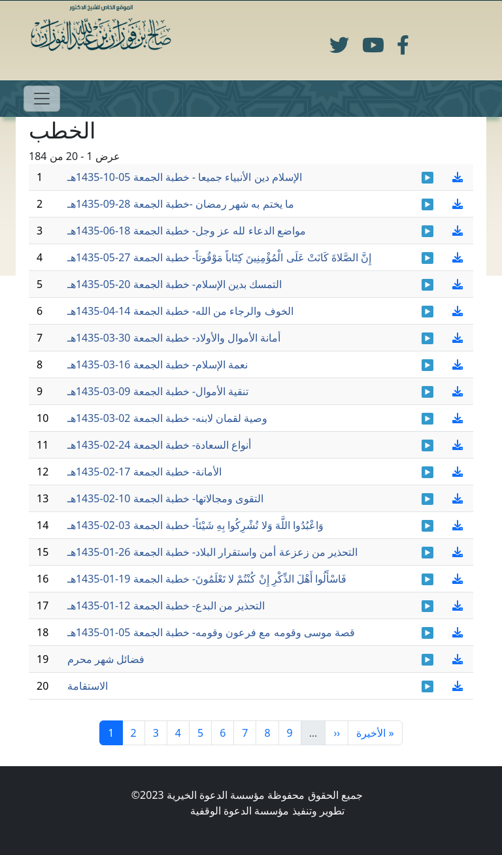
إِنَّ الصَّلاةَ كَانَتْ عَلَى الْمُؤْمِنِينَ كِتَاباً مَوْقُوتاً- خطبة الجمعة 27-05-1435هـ (219, 257)
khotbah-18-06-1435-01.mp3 (427, 231)
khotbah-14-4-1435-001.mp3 (427, 311)
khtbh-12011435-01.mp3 (427, 606)
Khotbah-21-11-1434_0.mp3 (427, 686)
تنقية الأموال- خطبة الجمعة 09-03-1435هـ (157, 391)
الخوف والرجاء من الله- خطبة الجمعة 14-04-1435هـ (180, 311)
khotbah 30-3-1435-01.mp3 (427, 338)
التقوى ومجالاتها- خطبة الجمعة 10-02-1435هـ (165, 498)
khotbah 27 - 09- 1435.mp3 (427, 204)
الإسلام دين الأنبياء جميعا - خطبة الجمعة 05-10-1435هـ (184, 177)
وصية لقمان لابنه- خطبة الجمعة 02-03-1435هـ (167, 418)
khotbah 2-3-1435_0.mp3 (427, 419)
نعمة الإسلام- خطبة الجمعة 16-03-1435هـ (157, 364)
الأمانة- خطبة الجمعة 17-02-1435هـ (144, 471)
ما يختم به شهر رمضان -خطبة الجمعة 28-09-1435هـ (180, 204)
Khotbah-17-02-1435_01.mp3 (427, 472)
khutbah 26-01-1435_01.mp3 (427, 552)
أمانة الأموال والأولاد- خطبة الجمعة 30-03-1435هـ (174, 338)
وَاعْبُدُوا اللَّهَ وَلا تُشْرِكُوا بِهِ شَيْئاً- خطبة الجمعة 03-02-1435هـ (195, 525)
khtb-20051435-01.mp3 (427, 285)
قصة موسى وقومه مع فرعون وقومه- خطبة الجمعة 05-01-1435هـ (211, 632)
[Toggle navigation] (42, 99)
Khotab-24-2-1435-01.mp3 (427, 445)
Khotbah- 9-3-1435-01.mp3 (427, 392)
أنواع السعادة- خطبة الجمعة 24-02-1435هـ (159, 445)
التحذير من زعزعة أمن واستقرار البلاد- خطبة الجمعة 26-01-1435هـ (212, 552)
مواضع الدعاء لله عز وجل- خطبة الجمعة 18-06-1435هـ (186, 230)
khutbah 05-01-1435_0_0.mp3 (427, 633)
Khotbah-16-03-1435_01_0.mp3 (427, 365)
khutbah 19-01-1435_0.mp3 (427, 579)
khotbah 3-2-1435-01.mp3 (427, 526)
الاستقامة (87, 686)
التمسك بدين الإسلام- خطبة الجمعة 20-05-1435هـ (174, 284)
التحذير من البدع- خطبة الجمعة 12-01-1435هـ (166, 605)
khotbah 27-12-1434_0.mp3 (427, 660)
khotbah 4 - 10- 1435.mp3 (427, 178)
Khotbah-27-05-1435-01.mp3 (427, 258)
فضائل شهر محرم (105, 659)
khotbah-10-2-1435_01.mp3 (427, 499)
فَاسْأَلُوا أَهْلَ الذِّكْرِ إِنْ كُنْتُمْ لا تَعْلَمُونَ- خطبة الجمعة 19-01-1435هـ (206, 579)
